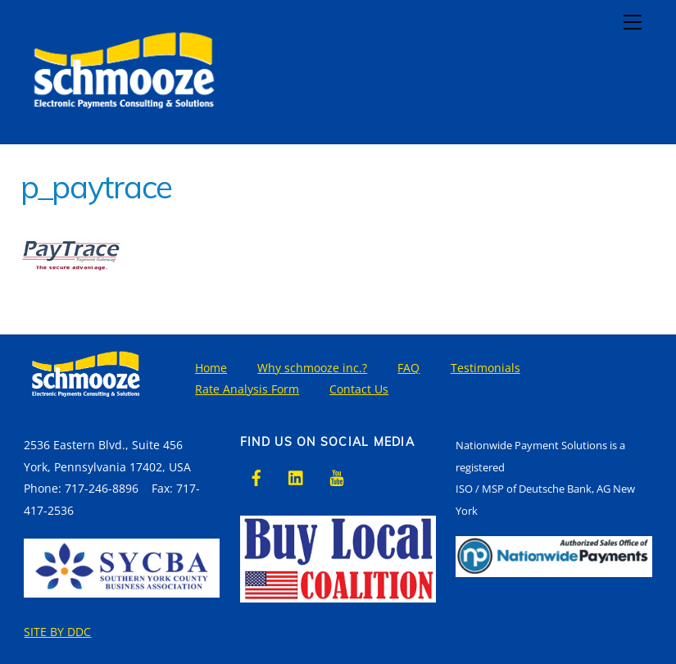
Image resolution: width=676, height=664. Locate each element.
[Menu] (632, 22)
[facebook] (256, 476)
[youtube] (336, 476)
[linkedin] (296, 476)
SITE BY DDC (57, 631)
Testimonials (485, 367)
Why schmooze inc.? (312, 367)
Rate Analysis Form (247, 389)
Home (211, 367)
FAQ (408, 367)
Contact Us (358, 389)
